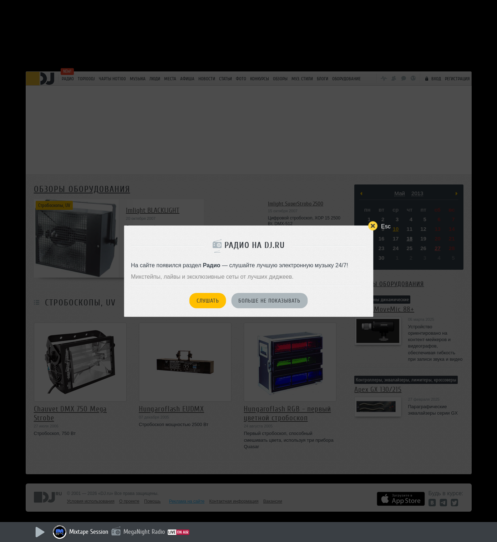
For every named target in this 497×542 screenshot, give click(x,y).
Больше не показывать (269, 301)
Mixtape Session (88, 531)
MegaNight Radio (144, 531)
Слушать (208, 301)
